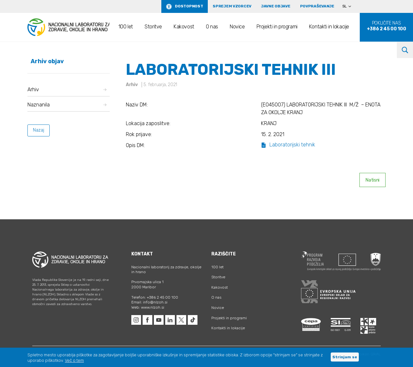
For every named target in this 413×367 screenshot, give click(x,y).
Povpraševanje (317, 6)
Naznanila (66, 105)
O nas (212, 27)
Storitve (153, 27)
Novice (237, 27)
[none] (349, 6)
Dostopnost (189, 6)
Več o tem (74, 360)
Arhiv (66, 89)
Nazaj (38, 130)
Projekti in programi (277, 27)
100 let (125, 27)
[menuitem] (349, 6)
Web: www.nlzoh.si (147, 307)
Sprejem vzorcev (232, 6)
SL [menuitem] (344, 6)
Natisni (372, 180)
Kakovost (184, 27)
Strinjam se (344, 357)
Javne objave (275, 6)
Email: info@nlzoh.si (149, 302)
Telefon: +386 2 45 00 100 (154, 297)
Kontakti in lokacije (329, 27)
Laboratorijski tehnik (288, 145)
